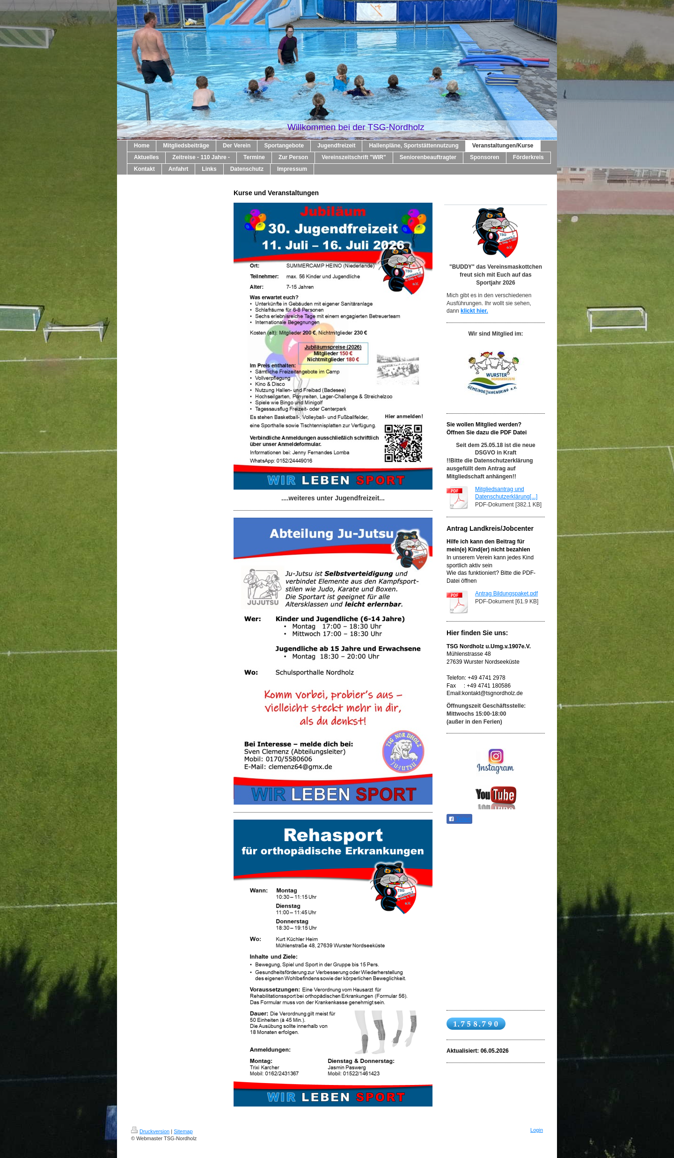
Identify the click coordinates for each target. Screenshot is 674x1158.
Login (536, 1130)
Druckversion (150, 1131)
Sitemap (183, 1131)
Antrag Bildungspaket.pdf (506, 593)
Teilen (459, 819)
